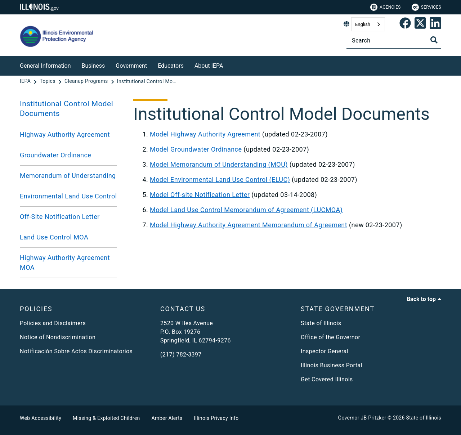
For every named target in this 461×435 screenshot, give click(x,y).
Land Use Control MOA (54, 237)
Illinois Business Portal (331, 365)
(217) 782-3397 (181, 354)
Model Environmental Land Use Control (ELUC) (220, 179)
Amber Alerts (167, 418)
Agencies (385, 7)
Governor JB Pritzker (362, 418)
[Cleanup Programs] (86, 81)
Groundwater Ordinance (55, 155)
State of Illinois (321, 323)
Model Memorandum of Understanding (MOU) (219, 164)
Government (131, 65)
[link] (405, 24)
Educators (171, 65)
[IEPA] (26, 81)
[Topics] (48, 81)
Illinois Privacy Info (216, 418)
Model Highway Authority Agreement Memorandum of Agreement (248, 225)
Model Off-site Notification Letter (200, 194)
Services (426, 7)
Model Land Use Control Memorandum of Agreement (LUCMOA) (246, 210)
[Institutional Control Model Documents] (147, 81)
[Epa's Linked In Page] (435, 24)
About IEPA (208, 65)
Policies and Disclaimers (53, 323)
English (362, 24)
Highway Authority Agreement (65, 134)
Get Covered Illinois (327, 379)
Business (93, 65)
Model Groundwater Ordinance (196, 149)
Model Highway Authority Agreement (205, 134)
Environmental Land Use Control (68, 196)
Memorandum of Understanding (68, 175)
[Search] (393, 40)
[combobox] (368, 24)
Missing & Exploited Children (106, 418)
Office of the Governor (330, 337)
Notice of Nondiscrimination (57, 337)
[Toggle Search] (434, 40)
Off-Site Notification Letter (60, 216)
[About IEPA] (228, 64)
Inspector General (324, 351)
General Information (45, 65)
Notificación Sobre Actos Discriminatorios (76, 351)
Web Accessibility (40, 418)
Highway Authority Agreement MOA (65, 262)
